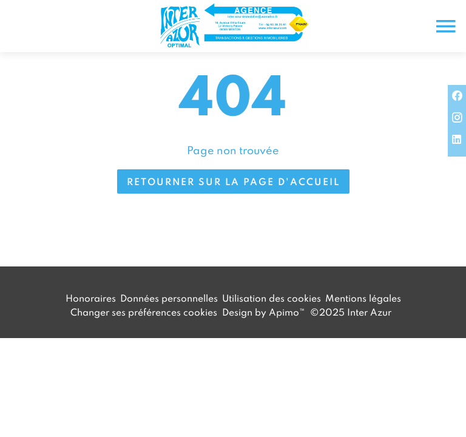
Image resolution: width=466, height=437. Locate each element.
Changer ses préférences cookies (143, 312)
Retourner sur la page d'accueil (233, 181)
